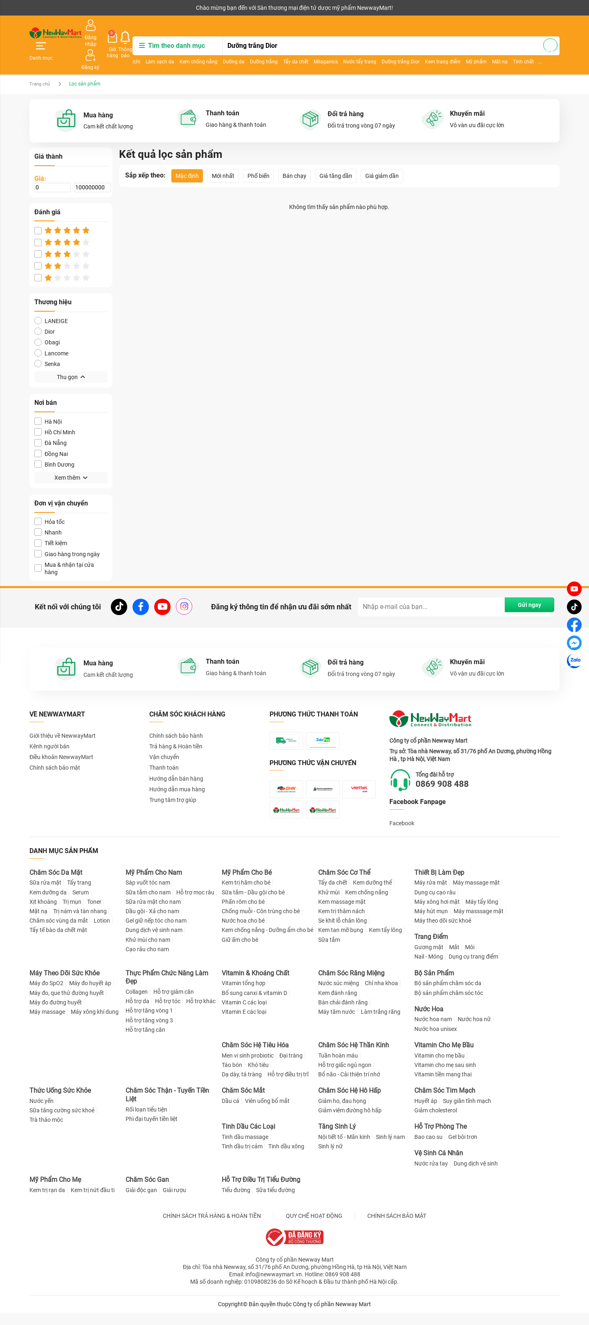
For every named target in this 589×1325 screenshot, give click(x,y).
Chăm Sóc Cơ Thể (344, 884)
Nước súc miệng (338, 995)
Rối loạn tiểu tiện (146, 1121)
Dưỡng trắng (294, 47)
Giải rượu (174, 1202)
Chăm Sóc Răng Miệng (351, 985)
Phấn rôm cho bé (243, 913)
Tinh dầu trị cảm (242, 1158)
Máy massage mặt (476, 895)
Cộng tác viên (92, 8)
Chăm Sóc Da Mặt (55, 884)
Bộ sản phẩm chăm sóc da (447, 995)
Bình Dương (54, 441)
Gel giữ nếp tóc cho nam (156, 933)
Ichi (166, 47)
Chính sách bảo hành (176, 713)
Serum (80, 904)
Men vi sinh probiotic (248, 1067)
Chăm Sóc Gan (147, 1192)
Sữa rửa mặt (45, 895)
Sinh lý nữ (330, 1158)
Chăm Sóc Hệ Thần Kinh (353, 1057)
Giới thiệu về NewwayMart (62, 713)
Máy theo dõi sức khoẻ (442, 933)
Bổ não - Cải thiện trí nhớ (349, 1086)
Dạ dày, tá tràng (242, 1086)
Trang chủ (40, 61)
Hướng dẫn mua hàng (177, 767)
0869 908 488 (451, 761)
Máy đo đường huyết (55, 1014)
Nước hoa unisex (435, 1041)
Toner (94, 913)
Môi (469, 959)
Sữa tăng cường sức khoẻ (61, 1122)
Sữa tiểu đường (275, 1202)
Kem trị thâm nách (341, 923)
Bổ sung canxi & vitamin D (254, 1005)
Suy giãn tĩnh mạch (467, 1113)
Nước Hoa (428, 1021)
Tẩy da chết (325, 47)
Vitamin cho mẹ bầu (439, 1067)
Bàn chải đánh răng (343, 1014)
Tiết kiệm (50, 520)
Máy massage (47, 1023)
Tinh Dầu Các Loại (248, 1139)
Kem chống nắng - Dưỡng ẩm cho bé (267, 942)
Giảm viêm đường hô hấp (350, 1122)
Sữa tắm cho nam (148, 904)
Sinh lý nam (390, 1149)
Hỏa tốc (49, 499)
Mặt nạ (38, 923)
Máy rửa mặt (430, 895)
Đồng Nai (51, 431)
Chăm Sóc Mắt (243, 1103)
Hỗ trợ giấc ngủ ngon (344, 1076)
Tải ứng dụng (134, 8)
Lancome (51, 330)
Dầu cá (230, 1113)
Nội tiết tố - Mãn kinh (344, 1149)
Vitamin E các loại (244, 1023)
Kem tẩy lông (385, 942)
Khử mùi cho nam (148, 951)
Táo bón (232, 1076)
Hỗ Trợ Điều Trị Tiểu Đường (261, 1192)
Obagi (47, 319)
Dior (44, 308)
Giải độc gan (141, 1202)
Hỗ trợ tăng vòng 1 (149, 1023)
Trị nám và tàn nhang (80, 923)
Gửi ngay (523, 584)
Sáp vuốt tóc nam (148, 895)
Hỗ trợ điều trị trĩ (288, 1086)
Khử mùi (328, 904)
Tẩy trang (79, 895)
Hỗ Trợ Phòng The (440, 1139)
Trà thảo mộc (46, 1132)
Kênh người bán (47, 8)
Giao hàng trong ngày (67, 531)
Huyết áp (425, 1113)
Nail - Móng (428, 969)
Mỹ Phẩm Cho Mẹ (55, 1192)
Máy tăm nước (336, 1023)
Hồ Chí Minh (54, 409)
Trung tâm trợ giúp (172, 777)
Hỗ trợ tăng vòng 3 (149, 1032)
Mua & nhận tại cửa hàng (64, 546)
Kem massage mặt (342, 913)
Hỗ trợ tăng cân (145, 1041)
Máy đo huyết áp (90, 995)
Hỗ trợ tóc (167, 1013)
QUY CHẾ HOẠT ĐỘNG (314, 1228)
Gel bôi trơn (462, 1149)
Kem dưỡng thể (372, 895)
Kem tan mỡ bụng (340, 942)
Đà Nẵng (50, 420)
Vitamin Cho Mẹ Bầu (444, 1057)
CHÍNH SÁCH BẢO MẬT (396, 1228)
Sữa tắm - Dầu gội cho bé (253, 904)
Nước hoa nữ (474, 1031)
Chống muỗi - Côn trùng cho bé (261, 923)
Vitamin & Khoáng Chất (255, 985)
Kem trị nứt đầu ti (93, 1202)
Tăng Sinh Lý (337, 1139)
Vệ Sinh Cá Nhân (438, 1165)
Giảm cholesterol (435, 1122)
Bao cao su (428, 1149)
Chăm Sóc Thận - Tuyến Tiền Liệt (167, 1107)
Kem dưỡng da (48, 904)
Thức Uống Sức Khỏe (60, 1103)
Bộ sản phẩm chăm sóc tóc (448, 1005)
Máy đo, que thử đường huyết (66, 1005)
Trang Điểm (431, 949)
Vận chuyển (164, 734)
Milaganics (356, 47)
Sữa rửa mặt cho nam (153, 913)
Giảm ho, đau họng (342, 1113)
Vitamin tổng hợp (243, 995)
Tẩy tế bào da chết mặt (58, 942)
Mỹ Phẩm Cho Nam (154, 884)
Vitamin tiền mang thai (443, 1086)
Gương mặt (428, 959)
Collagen (137, 1004)
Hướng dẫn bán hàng (176, 755)
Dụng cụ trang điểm (473, 969)
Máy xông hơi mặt (437, 913)
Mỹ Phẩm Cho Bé (247, 884)
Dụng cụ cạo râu (435, 904)
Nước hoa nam (433, 1031)
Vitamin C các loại (244, 1014)
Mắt (454, 959)
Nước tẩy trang (389, 47)
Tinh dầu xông (286, 1158)
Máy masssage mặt (479, 923)
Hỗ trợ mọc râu (195, 904)
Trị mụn (72, 913)
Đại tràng (291, 1067)
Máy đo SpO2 (46, 995)
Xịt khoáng (43, 913)
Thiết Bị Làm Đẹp (439, 884)
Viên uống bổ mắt (267, 1113)
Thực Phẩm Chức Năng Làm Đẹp (167, 989)
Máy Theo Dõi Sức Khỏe (64, 985)
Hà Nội (48, 398)
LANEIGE (51, 298)
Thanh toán (164, 745)
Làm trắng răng (380, 1023)
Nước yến (41, 1113)
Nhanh (48, 509)
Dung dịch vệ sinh (476, 1175)
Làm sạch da (189, 47)
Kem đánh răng (337, 1005)
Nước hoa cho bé (243, 933)
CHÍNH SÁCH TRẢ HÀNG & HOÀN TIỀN (212, 1228)
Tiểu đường (236, 1202)
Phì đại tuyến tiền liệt (152, 1131)
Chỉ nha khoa (381, 995)
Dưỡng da (263, 47)
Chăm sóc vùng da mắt (58, 933)
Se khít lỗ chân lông (342, 933)
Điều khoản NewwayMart (61, 734)
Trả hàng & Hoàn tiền (175, 724)
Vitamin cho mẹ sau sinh (445, 1076)
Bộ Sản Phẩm (434, 985)
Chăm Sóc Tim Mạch (444, 1103)
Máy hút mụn (431, 923)
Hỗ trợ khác (201, 1013)
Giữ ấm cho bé (240, 951)
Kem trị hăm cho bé (246, 895)
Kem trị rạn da (47, 1202)
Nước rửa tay (431, 1175)
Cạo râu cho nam (147, 961)
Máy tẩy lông (481, 913)
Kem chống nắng (228, 47)
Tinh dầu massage (245, 1149)
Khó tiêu (258, 1076)
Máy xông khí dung (95, 1023)
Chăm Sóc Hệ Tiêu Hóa (255, 1057)
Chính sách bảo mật (54, 745)
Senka (47, 341)
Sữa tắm (329, 951)
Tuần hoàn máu (338, 1067)
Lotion (102, 933)
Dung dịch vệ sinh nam (154, 942)
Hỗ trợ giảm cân (173, 1004)
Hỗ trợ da (137, 1013)
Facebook (401, 800)
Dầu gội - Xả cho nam (152, 923)
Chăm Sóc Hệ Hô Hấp (349, 1103)
